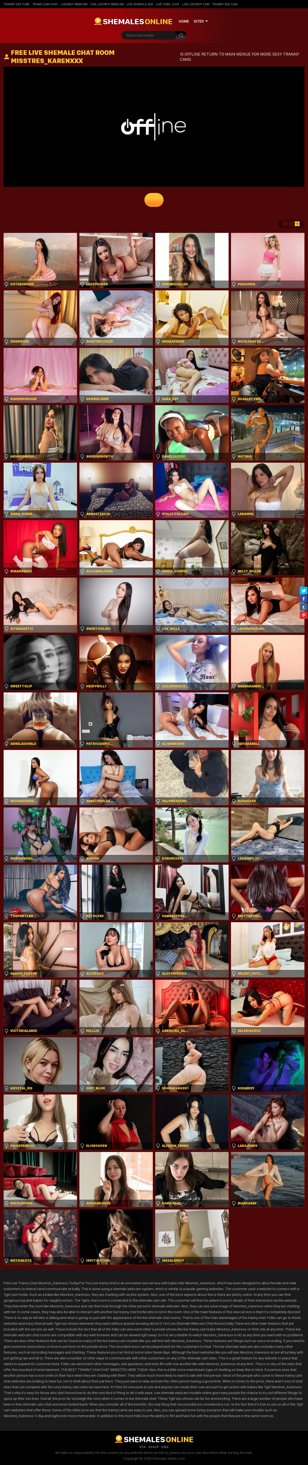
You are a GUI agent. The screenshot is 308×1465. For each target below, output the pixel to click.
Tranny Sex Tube (17, 4)
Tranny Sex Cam (224, 4)
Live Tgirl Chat (167, 4)
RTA (143, 1447)
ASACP (153, 1447)
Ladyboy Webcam (74, 4)
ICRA (165, 1447)
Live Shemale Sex (140, 4)
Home (184, 21)
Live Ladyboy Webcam (107, 4)
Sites (199, 21)
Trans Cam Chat (45, 4)
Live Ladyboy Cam (195, 4)
